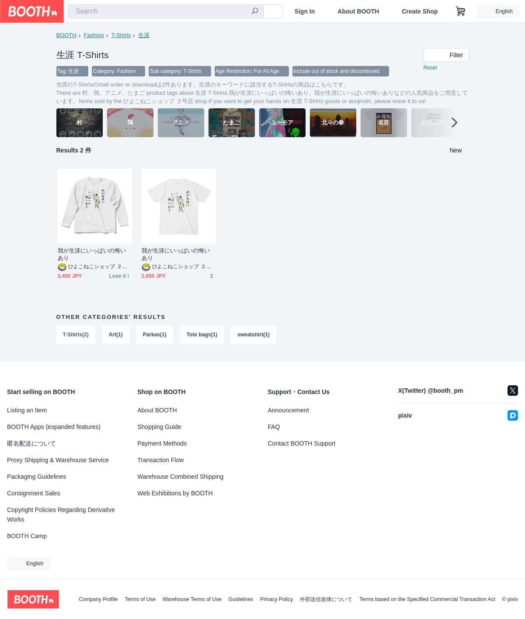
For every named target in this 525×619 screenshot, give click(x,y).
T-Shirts (121, 35)
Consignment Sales (33, 493)
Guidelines (241, 599)
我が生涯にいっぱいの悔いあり (92, 255)
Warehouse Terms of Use (192, 599)
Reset (430, 68)
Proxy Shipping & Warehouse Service (58, 459)
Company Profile (98, 599)
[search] (255, 12)
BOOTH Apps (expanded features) (54, 426)
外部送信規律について (326, 599)
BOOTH (66, 35)
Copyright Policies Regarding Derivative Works (61, 514)
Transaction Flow (160, 459)
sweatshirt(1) (253, 335)
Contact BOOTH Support (302, 443)
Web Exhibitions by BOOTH (174, 493)
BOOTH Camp (27, 536)
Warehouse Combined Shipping (180, 476)
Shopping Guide (159, 426)
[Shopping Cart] (460, 11)
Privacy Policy (276, 599)
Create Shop (420, 11)
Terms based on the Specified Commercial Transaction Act (427, 599)
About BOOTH (358, 11)
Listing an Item (27, 410)
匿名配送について (31, 443)
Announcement (288, 410)
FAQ (274, 426)
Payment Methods (162, 443)
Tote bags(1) (202, 335)
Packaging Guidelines (36, 476)
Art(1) (116, 335)
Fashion (94, 35)
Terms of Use (140, 599)
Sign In (305, 11)
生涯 (144, 35)
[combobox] (166, 11)
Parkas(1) (155, 335)
